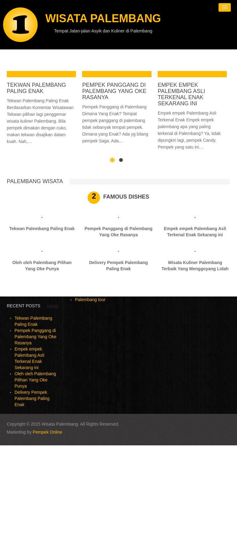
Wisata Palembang (103, 18)
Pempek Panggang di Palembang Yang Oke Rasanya (114, 91)
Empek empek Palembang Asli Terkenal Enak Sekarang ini (181, 94)
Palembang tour (90, 299)
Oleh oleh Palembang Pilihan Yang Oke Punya (35, 380)
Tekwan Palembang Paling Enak (36, 88)
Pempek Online (47, 432)
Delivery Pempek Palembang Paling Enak (32, 398)
